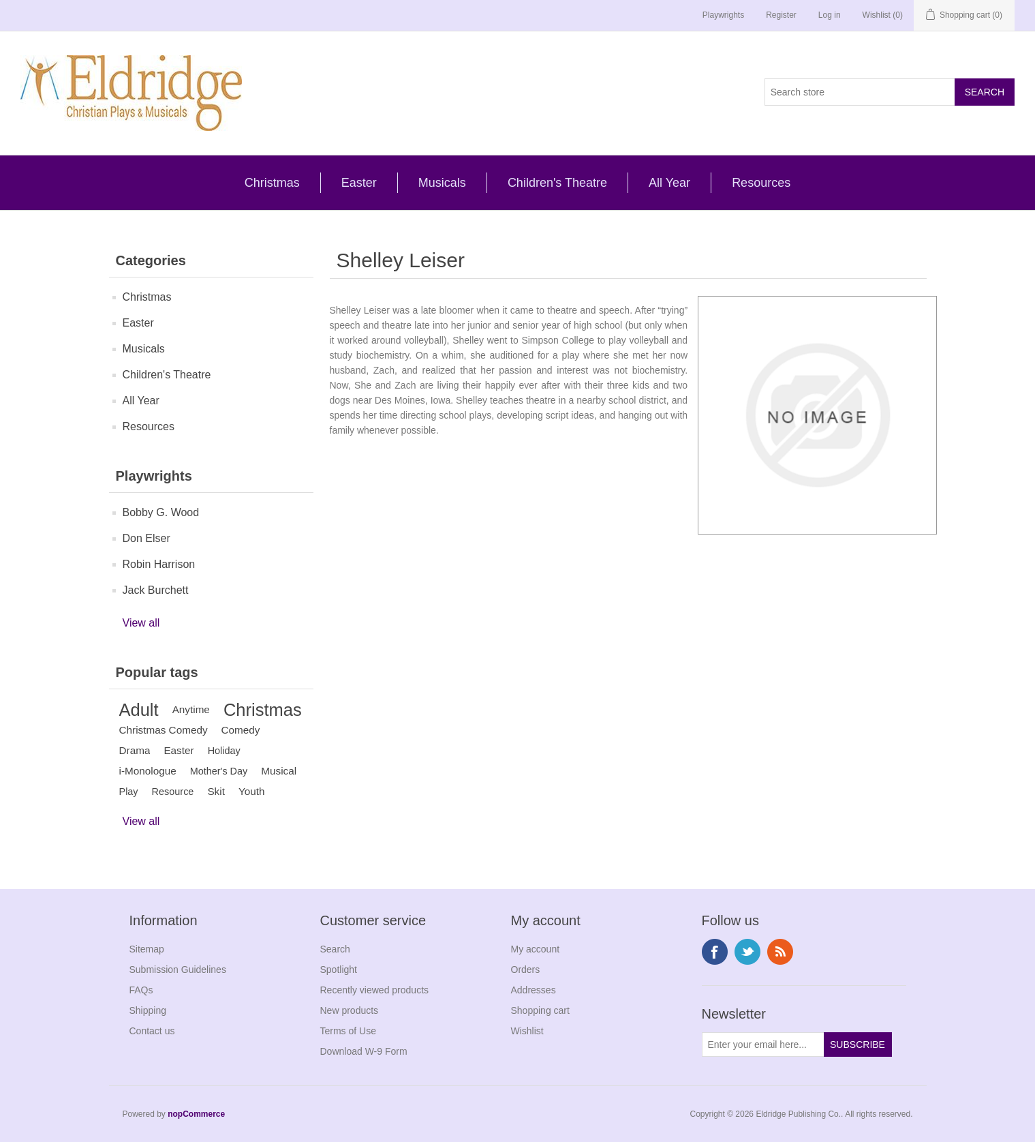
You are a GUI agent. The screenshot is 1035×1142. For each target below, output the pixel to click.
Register (781, 15)
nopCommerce (196, 1114)
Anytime (191, 709)
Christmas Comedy (163, 730)
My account (535, 949)
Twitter (747, 952)
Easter (359, 183)
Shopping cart (540, 1010)
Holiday (224, 750)
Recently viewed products (374, 990)
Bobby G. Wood (161, 512)
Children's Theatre (557, 183)
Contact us (152, 1030)
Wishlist (527, 1030)
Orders (525, 969)
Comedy (240, 730)
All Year (669, 183)
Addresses (533, 990)
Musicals (442, 183)
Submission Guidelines (177, 969)
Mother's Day (219, 771)
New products (349, 1010)
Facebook (715, 952)
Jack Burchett (156, 590)
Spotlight (338, 969)
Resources (761, 183)
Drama (135, 750)
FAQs (141, 990)
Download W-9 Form (363, 1051)
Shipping (148, 1010)
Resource (173, 791)
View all (141, 623)
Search (335, 949)
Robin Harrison (159, 564)
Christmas (272, 183)
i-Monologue (147, 771)
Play (128, 791)
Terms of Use (348, 1030)
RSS (780, 952)
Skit (216, 791)
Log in (829, 15)
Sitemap (146, 949)
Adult (139, 709)
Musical (278, 771)
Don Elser (146, 538)
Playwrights (723, 15)
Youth (251, 791)
